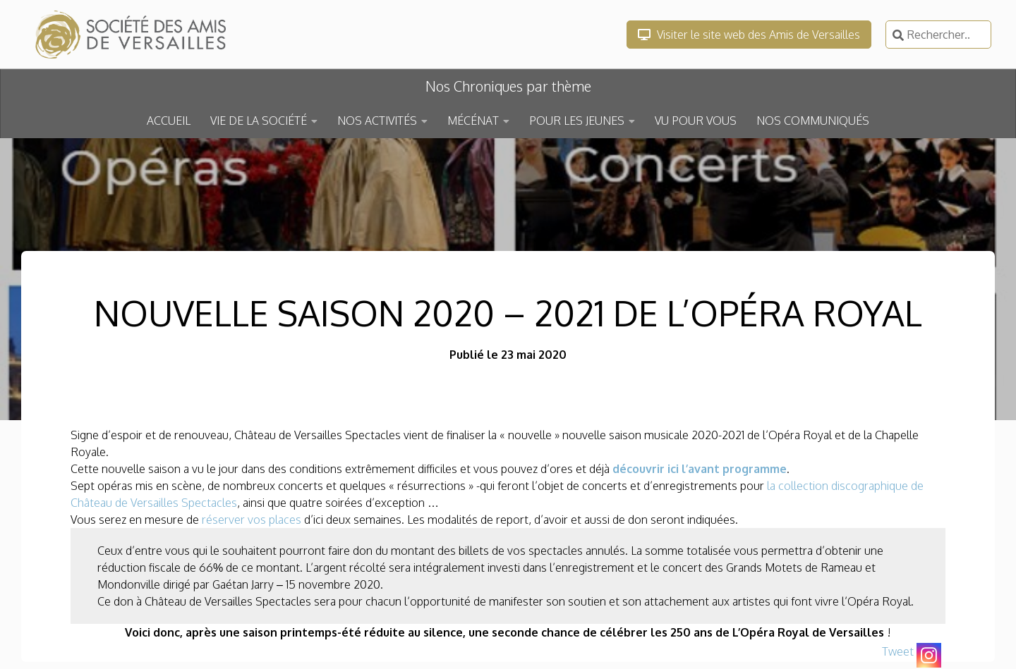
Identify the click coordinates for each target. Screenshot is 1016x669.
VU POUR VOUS (696, 120)
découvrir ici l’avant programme (699, 469)
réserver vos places (251, 520)
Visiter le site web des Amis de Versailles (749, 34)
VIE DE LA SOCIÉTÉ (258, 120)
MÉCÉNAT (473, 120)
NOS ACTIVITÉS (377, 120)
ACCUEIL (168, 120)
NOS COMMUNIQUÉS (812, 120)
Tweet (898, 651)
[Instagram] (929, 655)
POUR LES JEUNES (576, 120)
